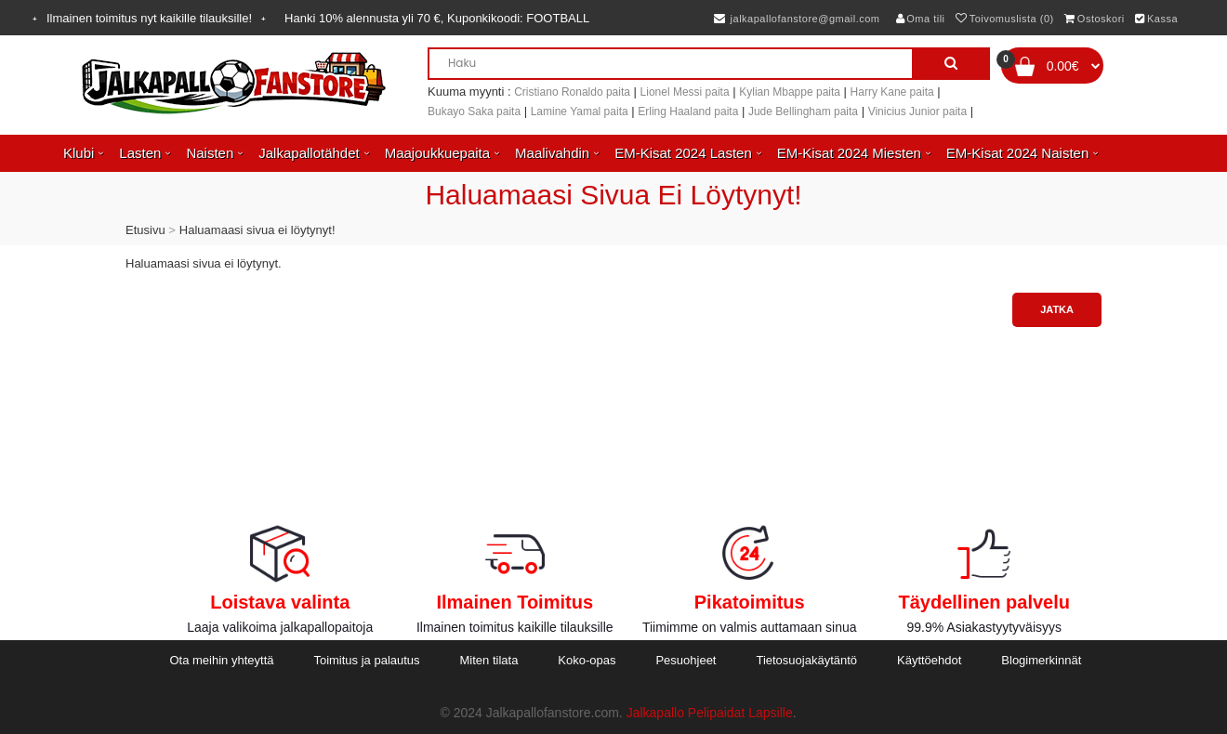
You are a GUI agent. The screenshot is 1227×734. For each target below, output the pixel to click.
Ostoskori (1094, 18)
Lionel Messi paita (685, 91)
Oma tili (920, 18)
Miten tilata (489, 660)
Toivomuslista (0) (1005, 18)
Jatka (1057, 309)
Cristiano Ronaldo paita (572, 91)
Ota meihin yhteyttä (221, 660)
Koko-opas (586, 660)
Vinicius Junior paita (918, 111)
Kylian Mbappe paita (789, 91)
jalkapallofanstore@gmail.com (797, 18)
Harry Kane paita (892, 91)
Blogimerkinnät (1041, 660)
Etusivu (145, 230)
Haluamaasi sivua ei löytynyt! (257, 230)
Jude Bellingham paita (803, 111)
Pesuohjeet (685, 660)
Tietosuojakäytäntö (806, 660)
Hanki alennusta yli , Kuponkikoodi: (436, 18)
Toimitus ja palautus (366, 660)
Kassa (1156, 18)
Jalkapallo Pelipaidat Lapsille (710, 712)
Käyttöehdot (929, 660)
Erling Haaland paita (688, 111)
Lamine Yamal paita (579, 111)
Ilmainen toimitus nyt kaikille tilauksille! (149, 18)
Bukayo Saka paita (474, 111)
